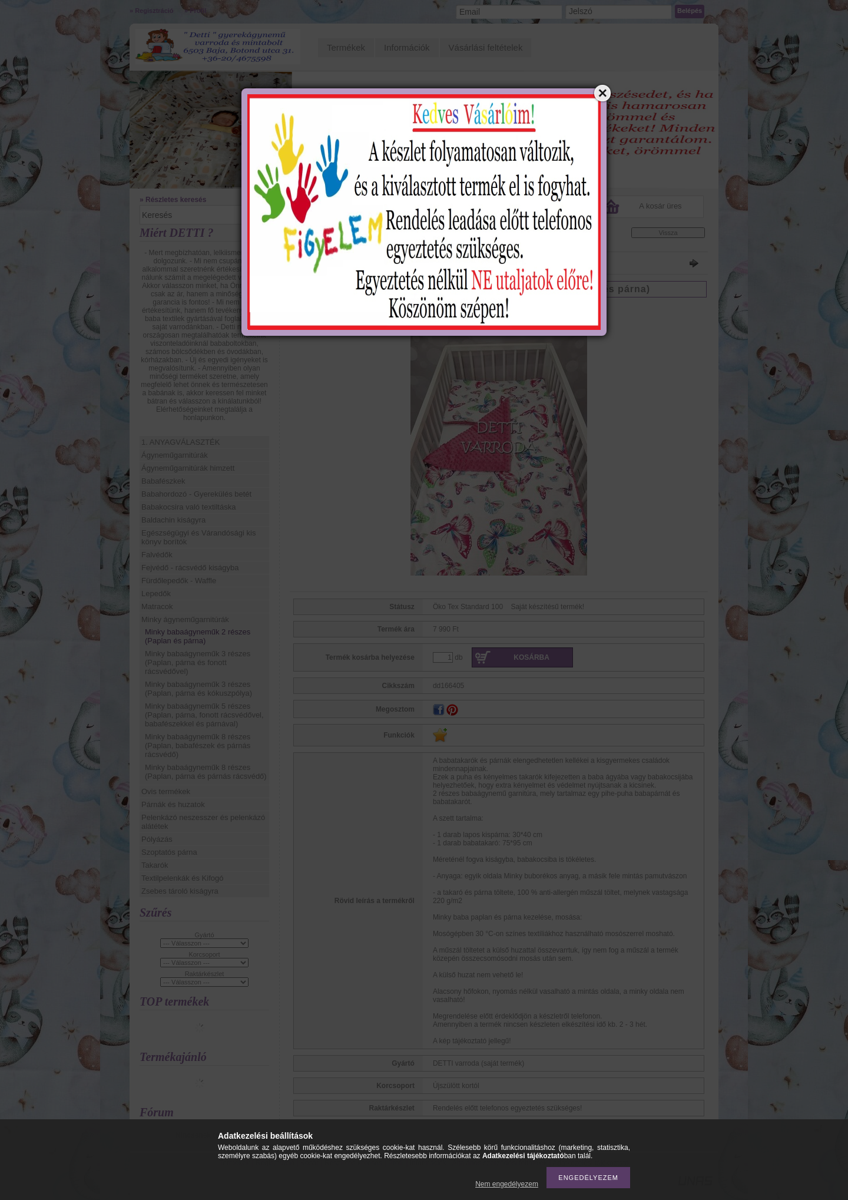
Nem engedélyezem (506, 1184)
